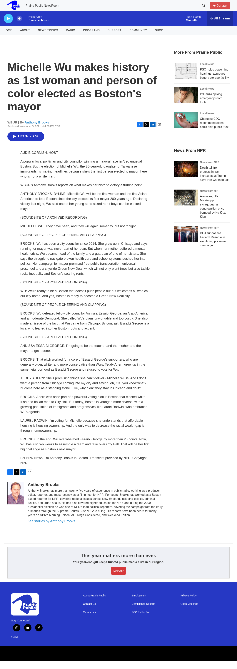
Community (138, 38)
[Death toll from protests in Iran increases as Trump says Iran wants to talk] (186, 177)
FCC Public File (141, 620)
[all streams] (220, 26)
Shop (159, 38)
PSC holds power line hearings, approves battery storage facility (214, 82)
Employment (139, 604)
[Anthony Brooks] (15, 502)
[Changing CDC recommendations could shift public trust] (186, 128)
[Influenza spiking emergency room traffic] (186, 104)
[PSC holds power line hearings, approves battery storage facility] (186, 79)
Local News (207, 72)
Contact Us (89, 612)
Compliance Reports (143, 612)
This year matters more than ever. (118, 564)
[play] (8, 27)
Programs (91, 38)
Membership (90, 620)
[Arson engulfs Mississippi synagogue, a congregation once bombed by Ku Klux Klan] (186, 206)
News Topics (48, 38)
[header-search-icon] (205, 9)
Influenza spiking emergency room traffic (211, 106)
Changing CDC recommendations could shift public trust (214, 131)
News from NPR (209, 170)
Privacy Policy (189, 604)
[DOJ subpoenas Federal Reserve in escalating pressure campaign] (186, 243)
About (25, 38)
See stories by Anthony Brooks (51, 529)
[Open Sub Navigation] (15, 38)
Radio (70, 38)
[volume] (19, 27)
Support (114, 38)
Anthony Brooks (37, 131)
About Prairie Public (94, 604)
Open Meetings (189, 612)
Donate (224, 10)
